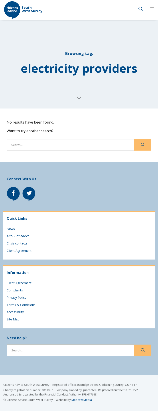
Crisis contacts (17, 243)
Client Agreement (19, 250)
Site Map (13, 319)
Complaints (15, 290)
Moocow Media (81, 400)
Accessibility (15, 312)
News (11, 229)
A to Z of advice (18, 236)
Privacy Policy (16, 297)
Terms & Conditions (21, 305)
